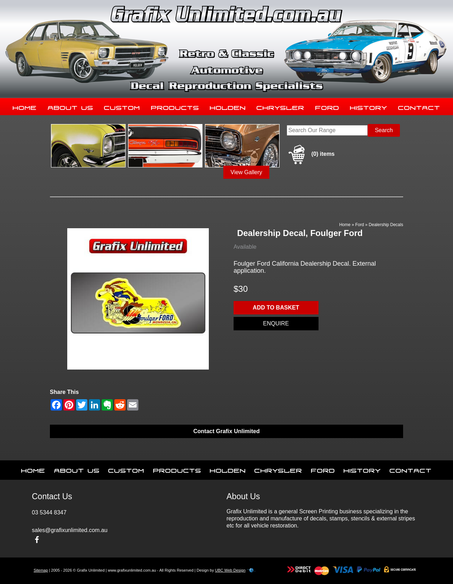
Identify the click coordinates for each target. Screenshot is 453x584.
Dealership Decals (386, 224)
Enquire (276, 323)
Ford (327, 106)
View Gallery (246, 172)
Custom (122, 106)
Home (25, 106)
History (368, 106)
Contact (419, 106)
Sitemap (41, 570)
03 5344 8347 (49, 512)
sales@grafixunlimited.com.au (70, 530)
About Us (70, 106)
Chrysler (280, 106)
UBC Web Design (230, 570)
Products (175, 106)
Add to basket (276, 308)
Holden (228, 106)
